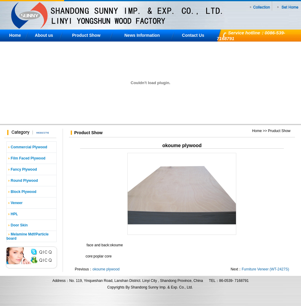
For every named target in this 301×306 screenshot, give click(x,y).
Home (15, 35)
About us (44, 35)
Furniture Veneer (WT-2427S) (265, 269)
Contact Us (193, 35)
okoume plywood (105, 269)
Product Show (86, 35)
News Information (142, 35)
